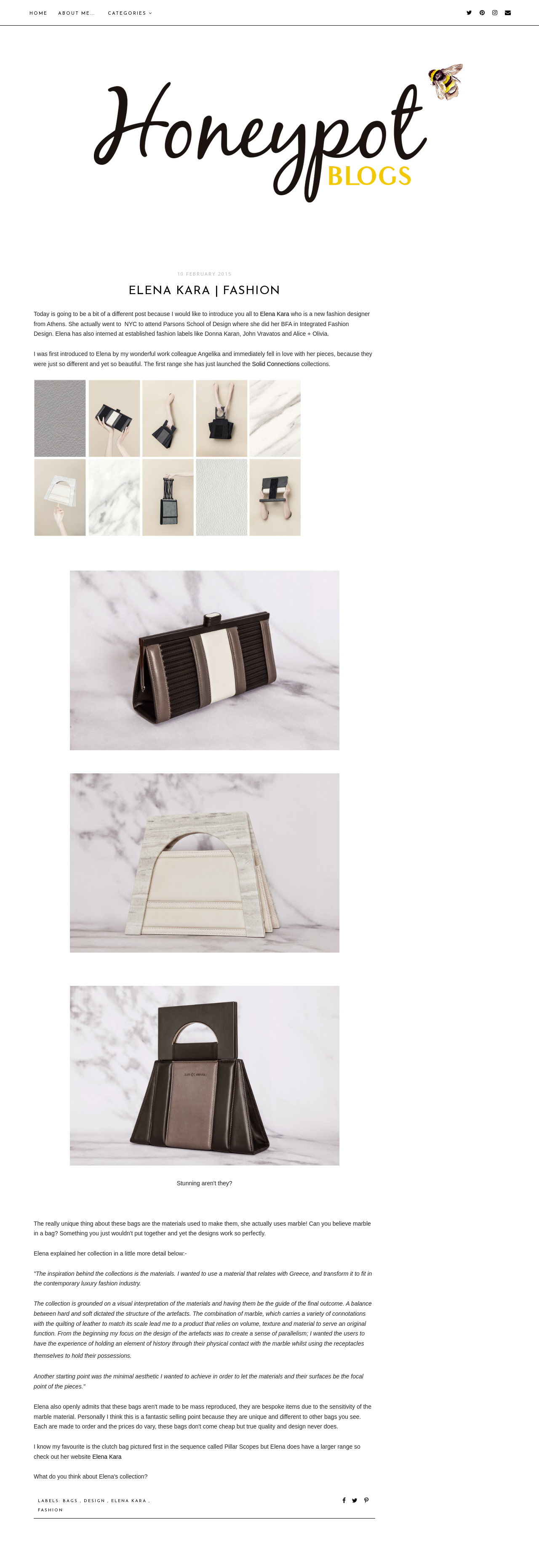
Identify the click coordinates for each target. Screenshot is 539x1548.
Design (95, 1501)
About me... (76, 13)
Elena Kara (274, 314)
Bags (71, 1501)
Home (38, 13)
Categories (130, 13)
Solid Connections (276, 364)
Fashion (50, 1510)
